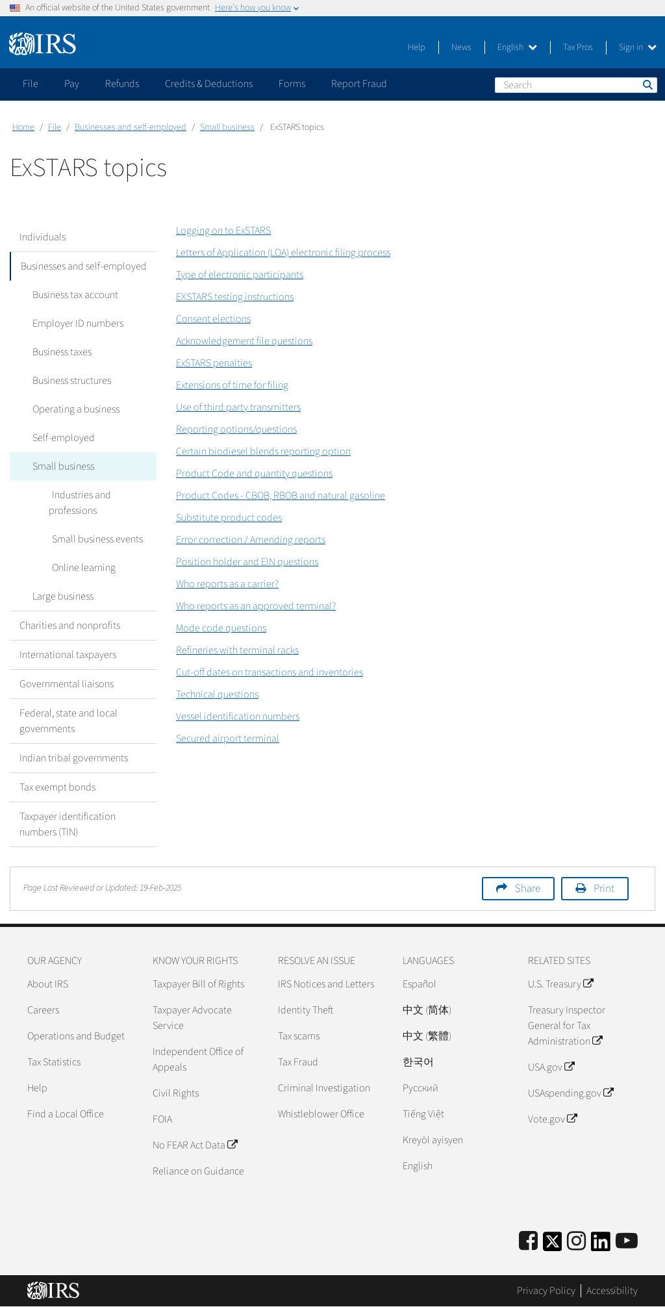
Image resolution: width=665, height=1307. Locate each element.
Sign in (638, 47)
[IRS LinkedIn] (600, 1246)
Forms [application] (292, 84)
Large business (59, 596)
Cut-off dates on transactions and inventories (269, 672)
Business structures (68, 381)
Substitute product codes (229, 518)
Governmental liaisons (66, 684)
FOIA (162, 1119)
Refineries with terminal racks (237, 650)
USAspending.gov (570, 1093)
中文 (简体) (427, 1010)
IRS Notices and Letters (326, 984)
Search (647, 84)
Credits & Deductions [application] (209, 84)
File (54, 127)
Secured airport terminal (227, 738)
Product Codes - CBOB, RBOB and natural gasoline (280, 496)
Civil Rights (176, 1093)
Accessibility (612, 1290)
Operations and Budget (76, 1036)
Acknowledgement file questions (244, 341)
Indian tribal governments (73, 758)
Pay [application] (71, 84)
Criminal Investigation (324, 1088)
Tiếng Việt (423, 1114)
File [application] (30, 84)
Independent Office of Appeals (198, 1059)
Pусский (420, 1088)
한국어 (418, 1062)
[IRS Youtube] (627, 1242)
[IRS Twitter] (552, 1246)
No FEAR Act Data (195, 1145)
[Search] (576, 85)
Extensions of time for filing (232, 385)
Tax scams (299, 1036)
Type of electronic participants (239, 275)
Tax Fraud (298, 1062)
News (461, 47)
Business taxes (58, 352)
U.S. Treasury (560, 984)
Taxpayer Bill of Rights (198, 984)
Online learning (80, 568)
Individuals (42, 237)
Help (416, 47)
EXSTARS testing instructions (235, 297)
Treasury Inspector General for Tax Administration (566, 1025)
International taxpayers (67, 655)
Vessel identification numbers (237, 716)
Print (604, 888)
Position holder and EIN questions (247, 562)
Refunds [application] (122, 84)
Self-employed (60, 438)
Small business (227, 127)
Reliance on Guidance (198, 1171)
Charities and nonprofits (69, 625)
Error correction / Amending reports (250, 540)
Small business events (94, 539)
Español (419, 984)
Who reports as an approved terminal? (256, 606)
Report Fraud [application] (359, 84)
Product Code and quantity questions (254, 473)
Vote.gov (552, 1119)
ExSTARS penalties (214, 363)
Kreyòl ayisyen (433, 1140)
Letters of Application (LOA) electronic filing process (283, 253)
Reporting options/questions (236, 429)
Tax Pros (578, 47)
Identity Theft (305, 1010)
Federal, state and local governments (68, 721)
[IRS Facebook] (528, 1242)
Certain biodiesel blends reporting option (263, 451)
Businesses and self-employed (130, 127)
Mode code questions (221, 628)
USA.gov (551, 1067)
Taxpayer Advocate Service (192, 1018)
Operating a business (72, 409)
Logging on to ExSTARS (223, 230)
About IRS (47, 984)
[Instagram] (576, 1242)
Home (23, 127)
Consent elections (213, 319)
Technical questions (217, 694)
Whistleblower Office (321, 1114)
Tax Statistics (54, 1062)
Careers (43, 1010)
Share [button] (527, 888)
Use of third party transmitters (238, 407)
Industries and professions (78, 503)
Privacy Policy (546, 1290)
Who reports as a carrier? (227, 584)
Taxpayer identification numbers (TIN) (67, 824)
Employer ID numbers (74, 323)
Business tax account (72, 295)
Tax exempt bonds (57, 787)
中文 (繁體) (427, 1036)
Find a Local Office (65, 1114)
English (517, 47)
